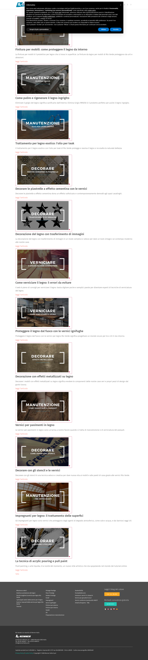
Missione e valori (21, 590)
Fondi (47, 598)
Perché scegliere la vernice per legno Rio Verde (28, 596)
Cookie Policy (29, 653)
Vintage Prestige (51, 590)
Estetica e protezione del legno (25, 593)
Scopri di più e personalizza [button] (39, 29)
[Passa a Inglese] (108, 609)
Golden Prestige (51, 595)
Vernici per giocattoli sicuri (83, 598)
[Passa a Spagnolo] (117, 609)
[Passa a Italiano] (105, 609)
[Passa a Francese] (111, 609)
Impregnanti (49, 600)
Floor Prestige (50, 593)
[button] (120, 5)
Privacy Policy (19, 653)
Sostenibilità (79, 590)
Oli (46, 612)
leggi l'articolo (21, 61)
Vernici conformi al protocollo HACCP (86, 600)
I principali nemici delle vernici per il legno (29, 600)
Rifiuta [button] (103, 29)
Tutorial (18, 606)
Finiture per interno (52, 607)
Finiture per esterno (52, 605)
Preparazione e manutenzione (55, 615)
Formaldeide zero (80, 593)
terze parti (58, 12)
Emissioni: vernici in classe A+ (84, 595)
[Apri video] (43, 79)
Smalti (48, 610)
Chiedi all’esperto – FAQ (82, 603)
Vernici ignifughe (51, 603)
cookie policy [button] (92, 10)
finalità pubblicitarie (49, 16)
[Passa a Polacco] (114, 609)
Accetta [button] (115, 29)
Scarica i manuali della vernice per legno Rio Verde (29, 603)
